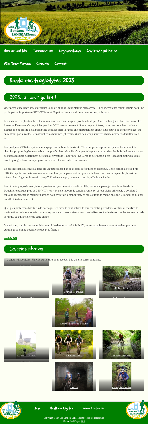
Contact (60, 63)
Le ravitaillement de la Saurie (74, 323)
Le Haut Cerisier (74, 355)
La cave (74, 387)
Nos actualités (15, 51)
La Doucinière (121, 288)
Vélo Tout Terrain (17, 63)
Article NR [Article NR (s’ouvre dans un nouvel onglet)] (10, 238)
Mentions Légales (61, 408)
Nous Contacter (93, 408)
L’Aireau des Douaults (74, 291)
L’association (43, 51)
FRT (83, 421)
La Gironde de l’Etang (121, 355)
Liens (37, 408)
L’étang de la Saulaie (121, 387)
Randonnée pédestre (102, 51)
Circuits (42, 63)
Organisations (70, 51)
